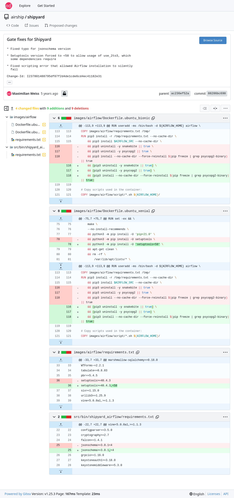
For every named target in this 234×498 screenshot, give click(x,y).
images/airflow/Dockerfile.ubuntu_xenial (112, 211)
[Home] (8, 6)
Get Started (46, 5)
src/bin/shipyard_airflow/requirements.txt (114, 417)
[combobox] (205, 108)
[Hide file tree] (6, 108)
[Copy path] (153, 118)
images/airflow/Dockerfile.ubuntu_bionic (112, 118)
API (225, 494)
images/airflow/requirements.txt (104, 352)
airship (17, 17)
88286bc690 (217, 93)
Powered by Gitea (18, 494)
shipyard (36, 17)
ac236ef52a (180, 93)
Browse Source (212, 40)
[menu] (225, 108)
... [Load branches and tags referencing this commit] (9, 82)
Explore (24, 5)
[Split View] (215, 108)
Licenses (213, 494)
